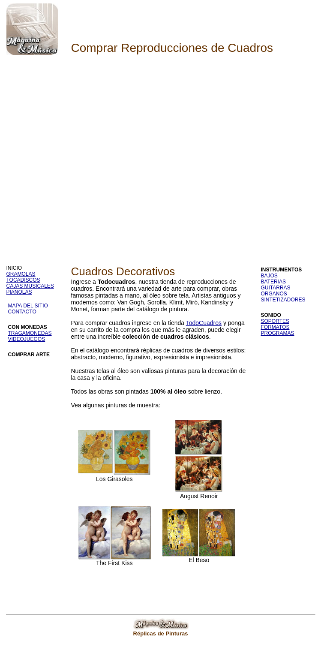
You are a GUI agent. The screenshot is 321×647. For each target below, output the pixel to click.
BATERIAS (273, 282)
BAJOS (269, 276)
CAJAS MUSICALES (30, 286)
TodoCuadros (204, 322)
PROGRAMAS (277, 333)
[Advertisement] (88, 153)
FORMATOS (275, 327)
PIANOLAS (19, 292)
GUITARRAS (276, 288)
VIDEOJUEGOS (26, 339)
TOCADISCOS (23, 280)
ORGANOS (274, 294)
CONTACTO (22, 312)
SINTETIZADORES (283, 300)
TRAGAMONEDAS (30, 333)
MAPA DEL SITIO (28, 306)
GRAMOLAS (21, 274)
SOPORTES (275, 321)
